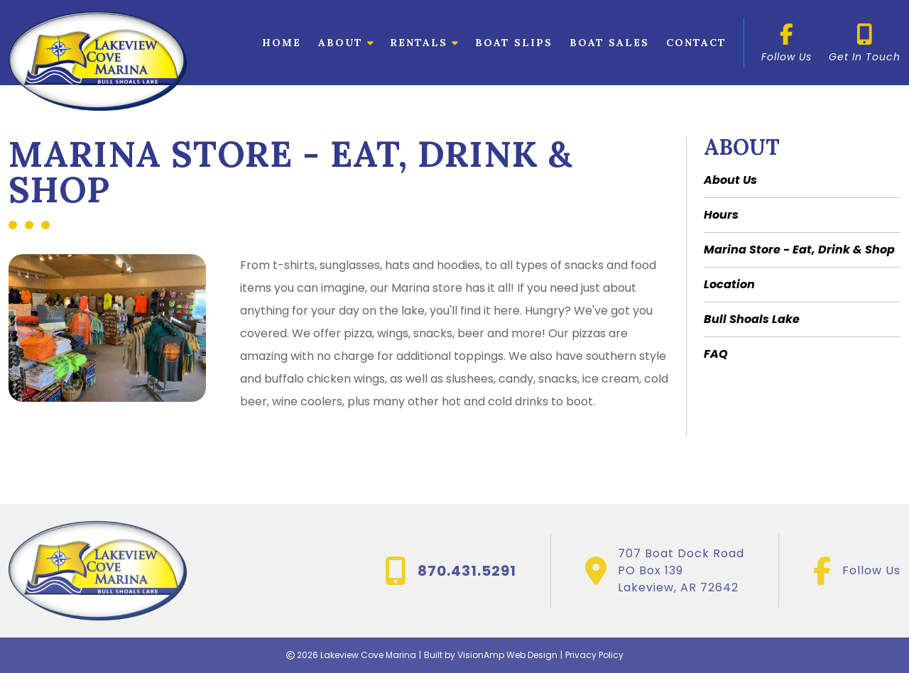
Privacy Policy (594, 655)
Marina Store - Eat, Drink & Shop (799, 249)
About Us (730, 180)
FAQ (716, 354)
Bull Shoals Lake (752, 319)
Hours (721, 215)
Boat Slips (514, 42)
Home (281, 42)
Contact (696, 42)
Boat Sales (609, 42)
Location (729, 284)
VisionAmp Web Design (507, 655)
